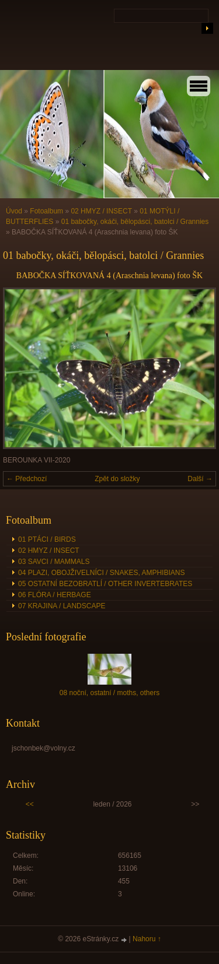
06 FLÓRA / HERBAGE (54, 595)
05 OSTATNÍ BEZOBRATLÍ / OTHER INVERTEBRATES (105, 584)
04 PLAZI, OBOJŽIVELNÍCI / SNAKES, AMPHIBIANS (101, 573)
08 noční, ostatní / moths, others (109, 693)
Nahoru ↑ (147, 939)
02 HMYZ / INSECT (101, 211)
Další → (200, 479)
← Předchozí (26, 479)
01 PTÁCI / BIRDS (47, 539)
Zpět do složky (117, 479)
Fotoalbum (46, 211)
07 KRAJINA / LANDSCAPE (61, 606)
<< (30, 804)
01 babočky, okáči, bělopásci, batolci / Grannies (135, 222)
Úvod (14, 211)
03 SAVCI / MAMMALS (53, 562)
